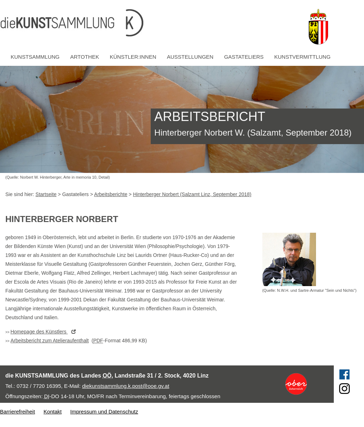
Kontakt (53, 411)
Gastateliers (243, 57)
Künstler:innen (133, 57)
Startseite (46, 194)
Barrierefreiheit (17, 411)
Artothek (84, 57)
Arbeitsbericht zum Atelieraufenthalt (49, 340)
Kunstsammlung (35, 57)
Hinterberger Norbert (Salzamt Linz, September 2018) (192, 194)
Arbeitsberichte (110, 194)
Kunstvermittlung (302, 57)
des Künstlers (44, 331)
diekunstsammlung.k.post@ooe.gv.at (125, 386)
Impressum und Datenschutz (104, 411)
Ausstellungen (190, 57)
